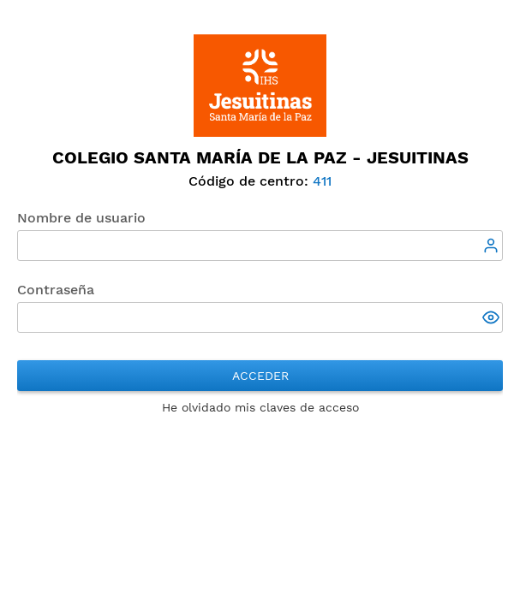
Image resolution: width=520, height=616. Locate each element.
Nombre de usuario (81, 218)
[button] (492, 319)
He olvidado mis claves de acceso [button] (260, 407)
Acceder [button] (260, 375)
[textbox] (260, 245)
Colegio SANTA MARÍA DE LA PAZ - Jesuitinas (260, 157)
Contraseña (55, 289)
